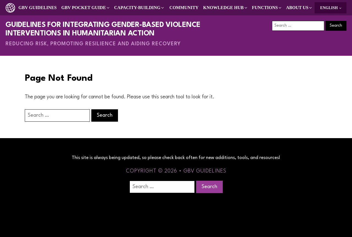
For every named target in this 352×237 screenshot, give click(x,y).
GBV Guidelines (37, 7)
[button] (86, 8)
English (329, 8)
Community (184, 7)
